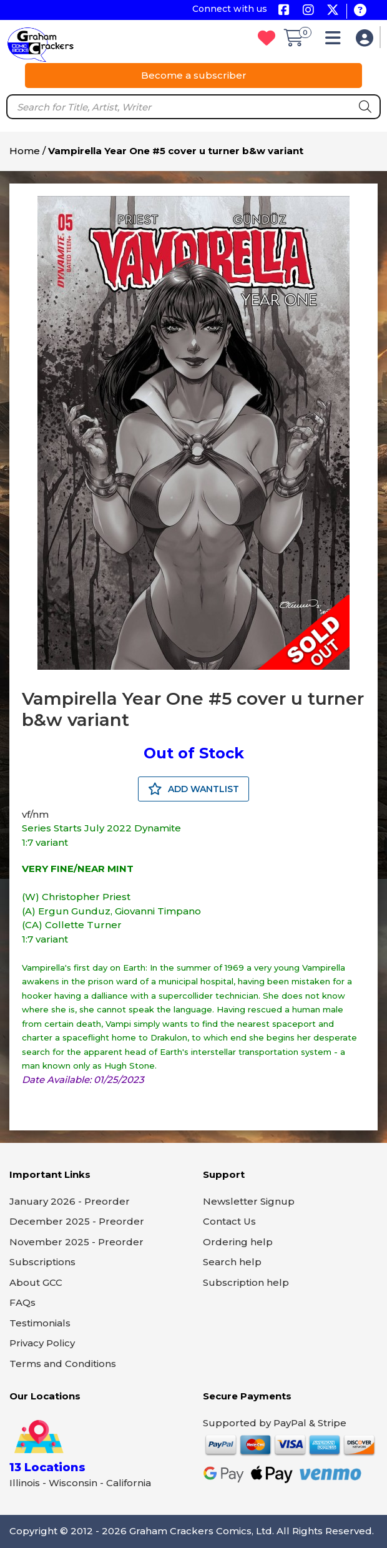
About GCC (35, 1282)
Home (24, 151)
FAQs (22, 1302)
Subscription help (246, 1282)
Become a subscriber (194, 75)
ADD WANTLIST (193, 789)
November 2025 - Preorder (76, 1242)
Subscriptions (42, 1262)
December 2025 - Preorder (76, 1221)
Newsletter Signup (249, 1201)
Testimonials (40, 1323)
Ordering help (238, 1242)
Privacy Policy (42, 1343)
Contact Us (229, 1221)
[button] (336, 41)
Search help (232, 1262)
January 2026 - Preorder (69, 1201)
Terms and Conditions (62, 1363)
